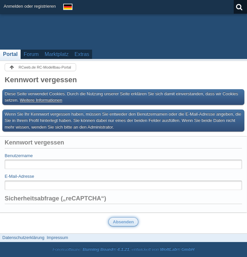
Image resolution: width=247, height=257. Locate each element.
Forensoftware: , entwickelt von (123, 249)
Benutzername (19, 155)
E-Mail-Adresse (19, 176)
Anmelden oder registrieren (30, 6)
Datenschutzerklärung (23, 237)
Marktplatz (56, 54)
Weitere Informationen (41, 100)
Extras (81, 54)
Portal (10, 54)
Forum (31, 54)
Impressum (57, 237)
